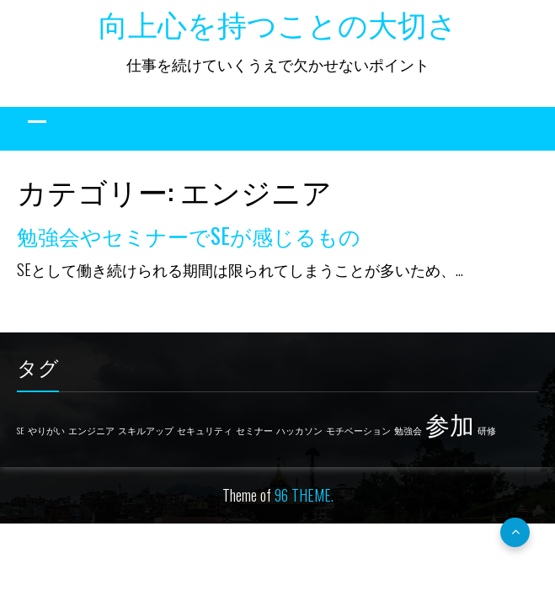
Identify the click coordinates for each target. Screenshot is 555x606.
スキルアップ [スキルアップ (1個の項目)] (145, 430)
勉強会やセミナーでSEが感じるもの (188, 235)
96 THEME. (304, 495)
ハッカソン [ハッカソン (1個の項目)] (299, 430)
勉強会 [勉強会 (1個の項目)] (408, 430)
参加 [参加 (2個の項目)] (449, 423)
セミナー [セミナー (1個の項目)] (254, 430)
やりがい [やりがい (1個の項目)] (46, 430)
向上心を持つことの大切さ (278, 23)
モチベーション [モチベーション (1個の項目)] (358, 430)
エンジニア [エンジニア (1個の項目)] (91, 430)
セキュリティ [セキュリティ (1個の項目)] (204, 430)
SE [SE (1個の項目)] (20, 430)
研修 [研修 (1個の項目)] (487, 430)
